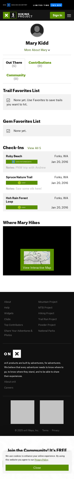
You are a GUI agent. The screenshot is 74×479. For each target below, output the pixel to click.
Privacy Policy (41, 460)
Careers (8, 387)
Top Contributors (13, 324)
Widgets (8, 313)
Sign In (57, 15)
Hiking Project (46, 313)
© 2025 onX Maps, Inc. (27, 430)
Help (6, 307)
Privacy (55, 430)
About (7, 301)
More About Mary (37, 50)
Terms (45, 430)
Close (37, 467)
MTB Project (45, 307)
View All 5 (34, 148)
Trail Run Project (47, 319)
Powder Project (46, 324)
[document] (37, 462)
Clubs (7, 319)
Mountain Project (47, 301)
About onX (10, 381)
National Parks (46, 330)
